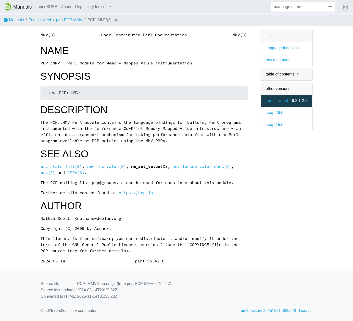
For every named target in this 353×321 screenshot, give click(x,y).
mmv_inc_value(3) (106, 166)
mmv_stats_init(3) (61, 166)
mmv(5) (47, 172)
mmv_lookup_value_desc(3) (202, 166)
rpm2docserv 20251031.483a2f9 (268, 311)
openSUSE (47, 7)
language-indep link (283, 48)
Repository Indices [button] (92, 7)
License (306, 311)
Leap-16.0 (274, 113)
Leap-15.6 (274, 125)
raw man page (278, 60)
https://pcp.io (136, 192)
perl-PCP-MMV (69, 20)
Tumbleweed (40, 20)
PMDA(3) (76, 172)
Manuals (14, 20)
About (66, 7)
